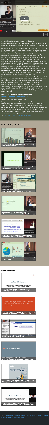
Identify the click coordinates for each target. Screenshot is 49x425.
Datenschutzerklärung (21, 416)
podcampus (6, 2)
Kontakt (45, 416)
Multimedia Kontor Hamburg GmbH (14, 96)
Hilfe (39, 416)
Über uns (9, 416)
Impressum (33, 416)
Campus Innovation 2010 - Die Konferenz (17, 116)
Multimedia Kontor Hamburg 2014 (12, 417)
